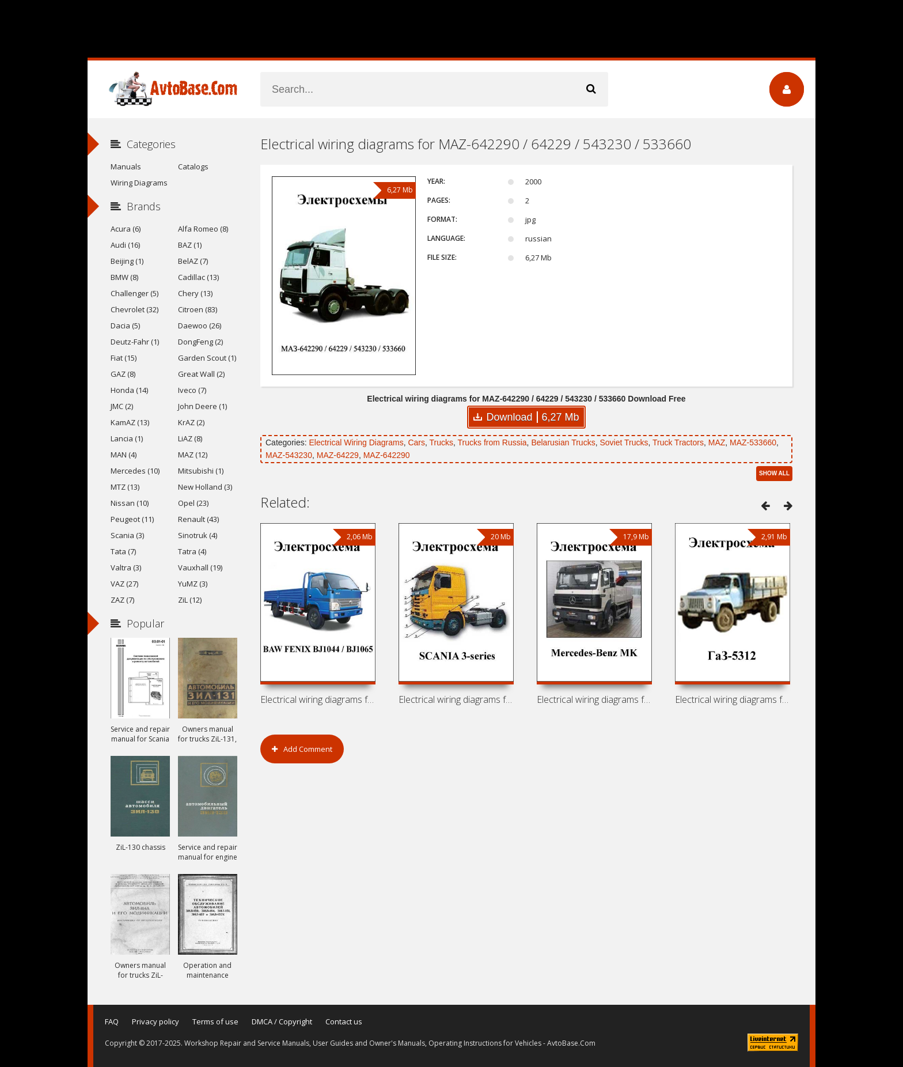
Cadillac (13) (198, 277)
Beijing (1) (127, 261)
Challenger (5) (134, 293)
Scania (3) (127, 535)
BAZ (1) (190, 245)
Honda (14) (129, 390)
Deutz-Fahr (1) (135, 341)
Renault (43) (198, 519)
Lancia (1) (127, 438)
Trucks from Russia (492, 442)
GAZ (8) (123, 374)
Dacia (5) (125, 325)
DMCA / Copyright (282, 1021)
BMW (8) (124, 277)
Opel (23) (193, 503)
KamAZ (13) (130, 422)
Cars (416, 442)
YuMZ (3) (192, 583)
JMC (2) (122, 406)
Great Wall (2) (201, 374)
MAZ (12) (192, 454)
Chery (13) (195, 293)
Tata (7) (123, 551)
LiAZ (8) (190, 438)
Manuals (126, 166)
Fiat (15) (123, 358)
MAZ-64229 (338, 455)
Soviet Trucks (624, 442)
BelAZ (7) (193, 261)
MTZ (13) (125, 487)
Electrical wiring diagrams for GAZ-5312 (732, 699)
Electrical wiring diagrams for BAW (317, 699)
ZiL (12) (190, 600)
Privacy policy (155, 1021)
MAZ (717, 442)
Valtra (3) (126, 567)
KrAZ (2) (191, 422)
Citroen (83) (197, 309)
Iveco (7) (192, 390)
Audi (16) (125, 245)
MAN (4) (123, 454)
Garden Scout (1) (207, 358)
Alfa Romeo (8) (203, 229)
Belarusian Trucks (563, 442)
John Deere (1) (202, 406)
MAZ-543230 (288, 455)
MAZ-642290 (386, 455)
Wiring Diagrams (139, 182)
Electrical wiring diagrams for (594, 699)
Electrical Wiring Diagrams (356, 442)
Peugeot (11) (132, 519)
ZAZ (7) (122, 600)
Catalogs (193, 166)
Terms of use (215, 1021)
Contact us (343, 1021)
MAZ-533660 (753, 442)
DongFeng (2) (200, 341)
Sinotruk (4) (197, 535)
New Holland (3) (205, 487)
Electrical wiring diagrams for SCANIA (456, 699)
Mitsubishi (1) (200, 471)
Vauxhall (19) (200, 567)
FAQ (112, 1021)
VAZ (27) (124, 583)
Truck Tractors (678, 442)
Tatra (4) (192, 551)
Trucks (441, 442)
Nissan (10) (130, 503)
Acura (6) (126, 229)
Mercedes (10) (135, 471)
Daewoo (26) (199, 325)
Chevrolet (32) (134, 309)
